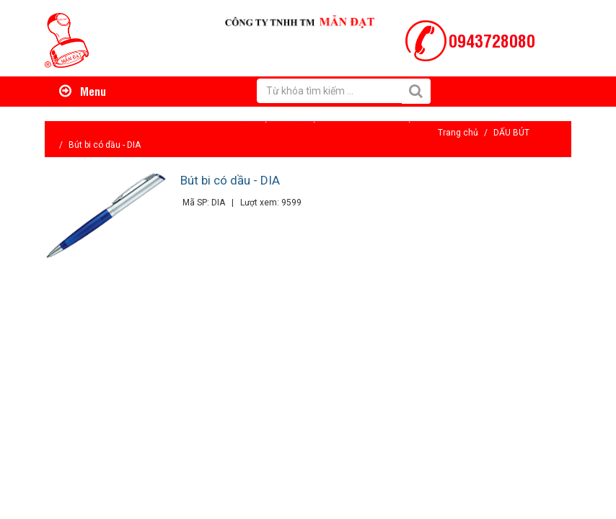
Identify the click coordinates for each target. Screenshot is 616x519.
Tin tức (349, 117)
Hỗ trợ (304, 117)
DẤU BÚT (511, 133)
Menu (82, 91)
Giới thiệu (254, 117)
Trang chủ (458, 133)
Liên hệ (397, 117)
